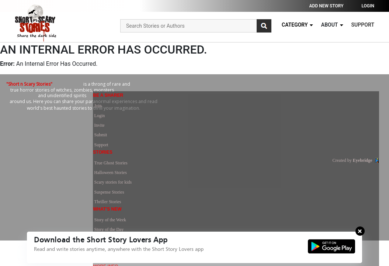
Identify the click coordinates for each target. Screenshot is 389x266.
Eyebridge (362, 164)
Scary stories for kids (224, 129)
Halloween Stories (222, 120)
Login (367, 5)
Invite (155, 129)
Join (154, 111)
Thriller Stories (219, 147)
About (332, 25)
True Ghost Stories (222, 111)
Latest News (279, 129)
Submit (156, 138)
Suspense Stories (221, 138)
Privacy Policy (351, 120)
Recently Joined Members (291, 147)
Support (362, 25)
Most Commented (284, 138)
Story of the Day (283, 120)
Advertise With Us (354, 129)
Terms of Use (350, 111)
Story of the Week (284, 111)
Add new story (326, 5)
